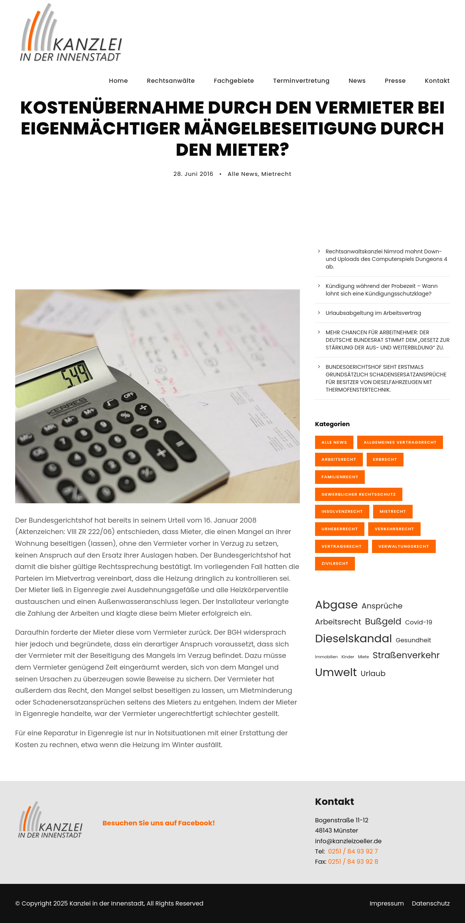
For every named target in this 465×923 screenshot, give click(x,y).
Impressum (387, 903)
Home (118, 80)
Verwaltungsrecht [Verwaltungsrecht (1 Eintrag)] (403, 546)
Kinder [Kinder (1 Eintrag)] (348, 657)
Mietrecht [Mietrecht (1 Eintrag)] (393, 511)
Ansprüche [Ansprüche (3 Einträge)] (382, 606)
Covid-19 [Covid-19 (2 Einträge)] (418, 622)
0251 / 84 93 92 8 (353, 861)
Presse (395, 80)
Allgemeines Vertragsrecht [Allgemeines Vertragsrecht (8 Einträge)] (400, 442)
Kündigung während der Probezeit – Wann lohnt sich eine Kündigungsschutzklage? (382, 289)
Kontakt (437, 80)
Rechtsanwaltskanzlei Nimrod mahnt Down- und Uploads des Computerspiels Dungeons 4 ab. (386, 259)
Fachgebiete (234, 80)
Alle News (243, 174)
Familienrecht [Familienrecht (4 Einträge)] (340, 477)
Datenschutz (431, 903)
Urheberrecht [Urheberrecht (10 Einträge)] (340, 529)
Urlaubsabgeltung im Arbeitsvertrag (373, 313)
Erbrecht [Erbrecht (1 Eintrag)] (385, 459)
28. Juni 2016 (193, 174)
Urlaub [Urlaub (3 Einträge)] (373, 673)
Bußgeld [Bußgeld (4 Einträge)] (383, 621)
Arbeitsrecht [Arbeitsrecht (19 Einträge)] (339, 459)
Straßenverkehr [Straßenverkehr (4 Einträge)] (406, 655)
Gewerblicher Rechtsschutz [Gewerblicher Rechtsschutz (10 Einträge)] (359, 494)
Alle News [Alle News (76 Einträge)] (334, 442)
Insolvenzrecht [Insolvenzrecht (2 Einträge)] (342, 511)
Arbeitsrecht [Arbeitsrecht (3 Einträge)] (338, 621)
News (357, 80)
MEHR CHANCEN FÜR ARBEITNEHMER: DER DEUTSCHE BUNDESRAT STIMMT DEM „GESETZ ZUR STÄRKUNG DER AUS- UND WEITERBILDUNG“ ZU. (388, 340)
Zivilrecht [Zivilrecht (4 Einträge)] (335, 563)
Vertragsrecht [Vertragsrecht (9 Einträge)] (342, 546)
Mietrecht (277, 174)
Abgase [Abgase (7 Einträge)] (336, 604)
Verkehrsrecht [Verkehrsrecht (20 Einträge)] (394, 529)
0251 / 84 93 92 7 (353, 851)
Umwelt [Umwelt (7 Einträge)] (336, 672)
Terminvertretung (301, 80)
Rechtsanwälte (171, 80)
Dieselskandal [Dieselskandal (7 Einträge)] (353, 638)
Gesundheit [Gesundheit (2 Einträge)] (413, 640)
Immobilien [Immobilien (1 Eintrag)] (326, 657)
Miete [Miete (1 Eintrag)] (363, 657)
